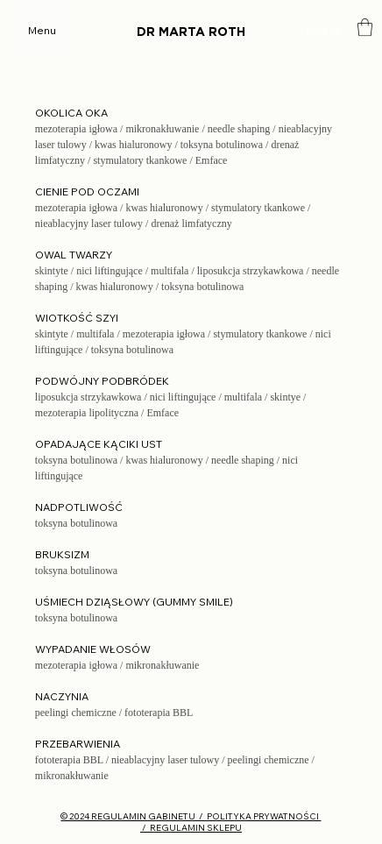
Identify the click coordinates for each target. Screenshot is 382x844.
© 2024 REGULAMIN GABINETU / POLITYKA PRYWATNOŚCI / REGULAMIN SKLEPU (190, 822)
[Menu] (42, 30)
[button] (364, 27)
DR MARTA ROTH (191, 32)
